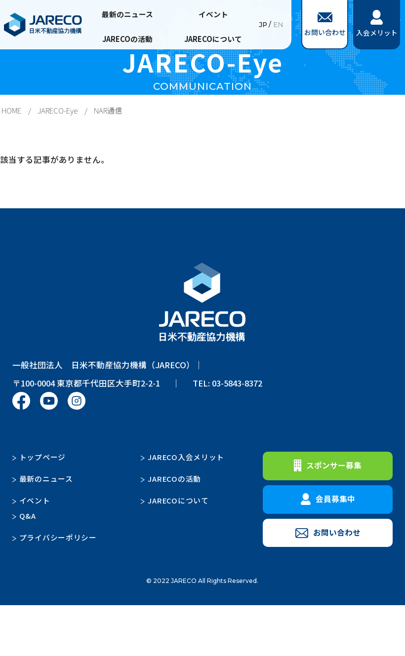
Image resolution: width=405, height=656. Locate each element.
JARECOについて (213, 39)
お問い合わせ (325, 24)
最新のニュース (127, 14)
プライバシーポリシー (58, 537)
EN (278, 25)
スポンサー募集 (328, 465)
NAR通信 (108, 110)
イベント (213, 14)
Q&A (27, 515)
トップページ (42, 457)
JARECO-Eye (58, 110)
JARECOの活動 (127, 39)
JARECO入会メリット (186, 457)
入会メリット (377, 24)
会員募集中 (328, 499)
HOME (11, 110)
